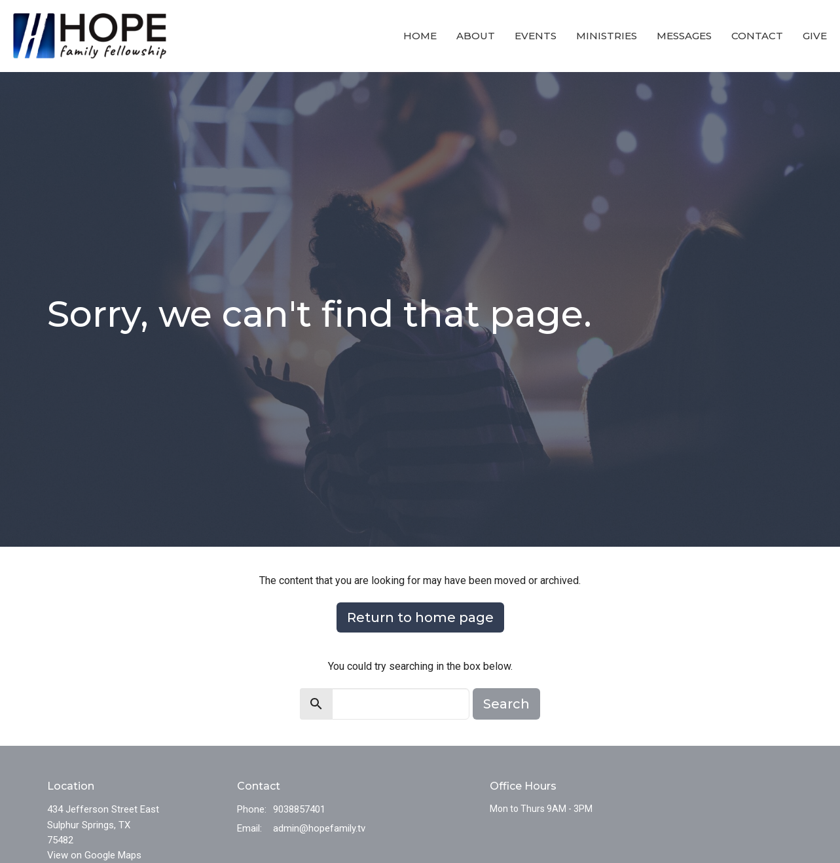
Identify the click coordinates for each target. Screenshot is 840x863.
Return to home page (420, 617)
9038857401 (299, 809)
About (475, 35)
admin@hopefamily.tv (319, 828)
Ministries (606, 35)
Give (815, 35)
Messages (684, 35)
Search (506, 704)
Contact (757, 35)
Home (420, 35)
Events (536, 35)
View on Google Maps (94, 855)
